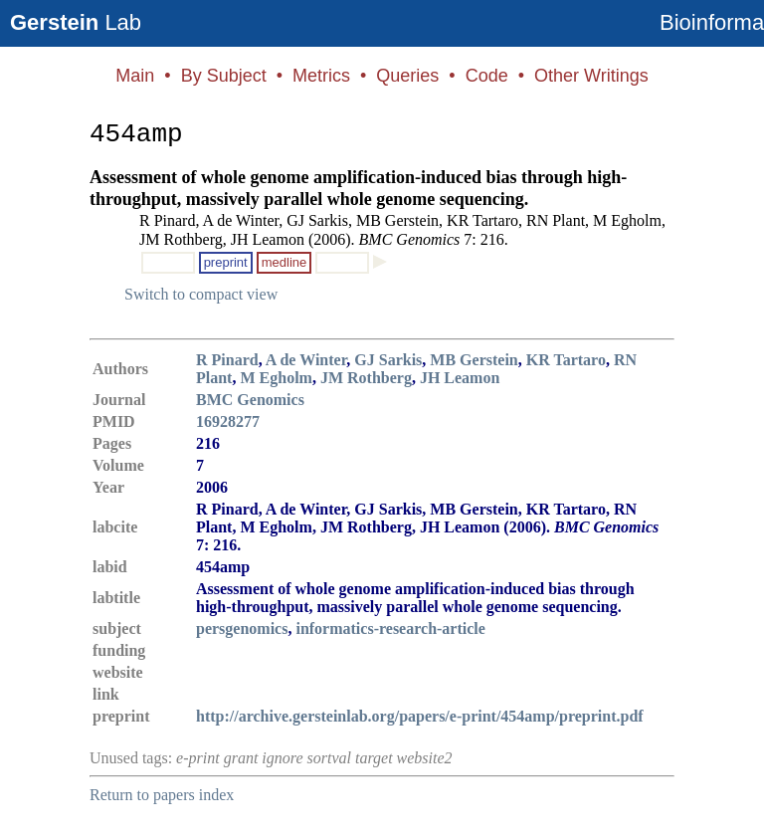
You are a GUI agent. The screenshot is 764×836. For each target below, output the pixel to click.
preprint (226, 262)
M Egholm (275, 377)
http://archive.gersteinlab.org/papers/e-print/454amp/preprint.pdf (420, 716)
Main (134, 76)
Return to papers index (162, 794)
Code (487, 76)
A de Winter (306, 359)
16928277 (228, 421)
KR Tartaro (566, 359)
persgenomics (241, 628)
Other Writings (591, 76)
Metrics (321, 76)
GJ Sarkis (388, 359)
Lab (75, 22)
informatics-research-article (389, 628)
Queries (407, 76)
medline (284, 262)
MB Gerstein (473, 359)
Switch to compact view (201, 294)
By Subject (224, 76)
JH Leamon (459, 377)
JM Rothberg (366, 377)
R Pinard (227, 359)
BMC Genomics (250, 399)
